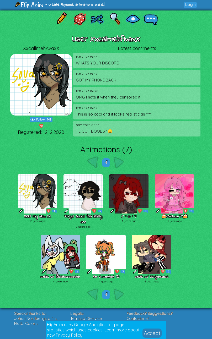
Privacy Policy (69, 335)
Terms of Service (86, 318)
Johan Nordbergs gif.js (35, 318)
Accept (152, 333)
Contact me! (137, 318)
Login (190, 4)
